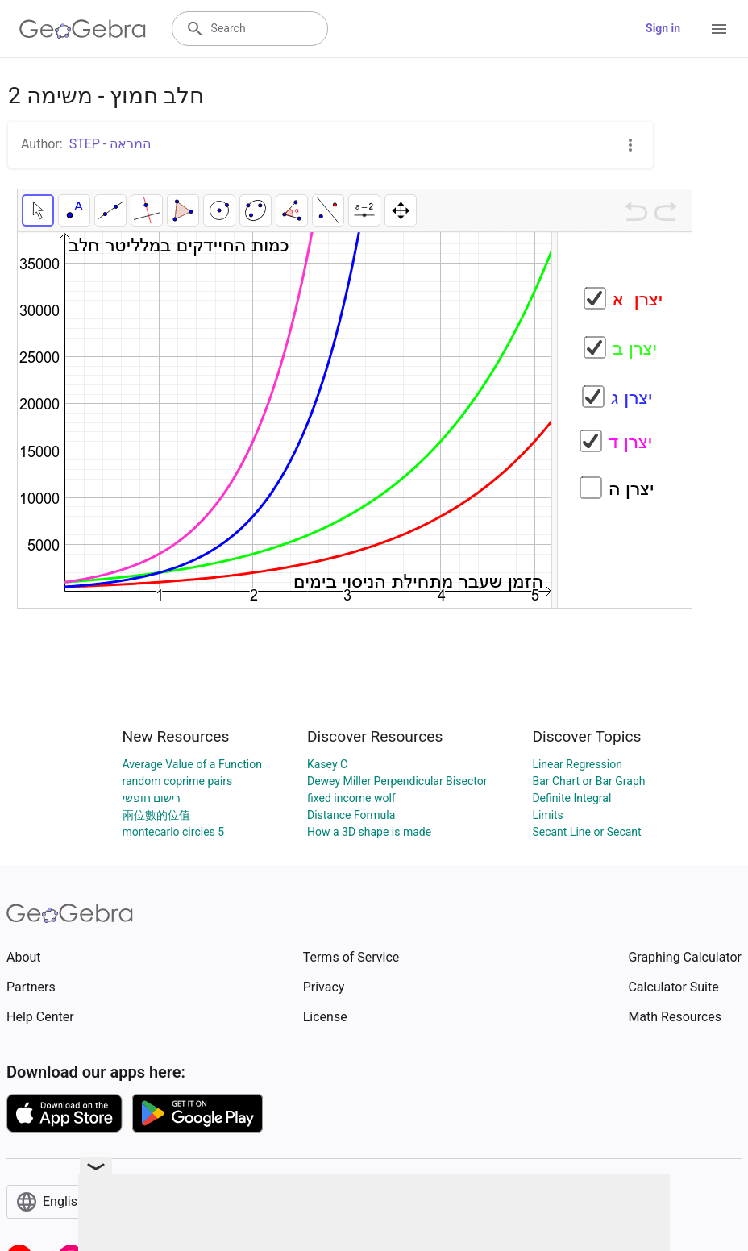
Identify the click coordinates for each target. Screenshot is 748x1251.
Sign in (663, 28)
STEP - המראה (110, 144)
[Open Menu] (719, 29)
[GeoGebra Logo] (82, 29)
